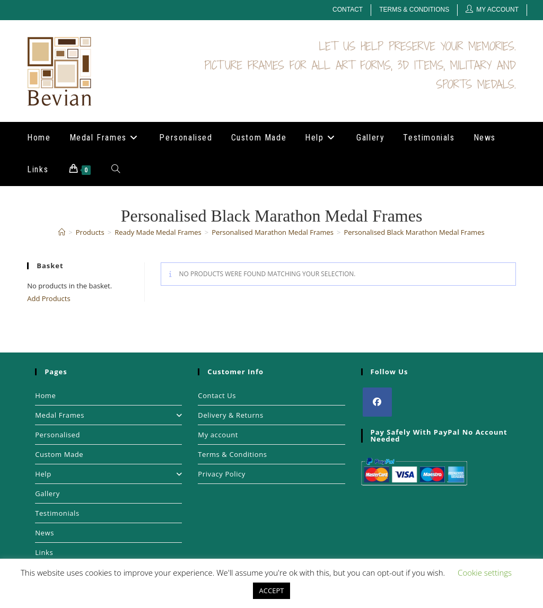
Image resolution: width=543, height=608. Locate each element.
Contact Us (217, 395)
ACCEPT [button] (271, 590)
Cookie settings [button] (485, 572)
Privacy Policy (222, 474)
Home (45, 395)
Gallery (47, 493)
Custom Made (59, 454)
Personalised (57, 434)
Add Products (48, 298)
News (44, 532)
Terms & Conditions (414, 9)
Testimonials (57, 513)
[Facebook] (377, 402)
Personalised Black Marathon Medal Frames (414, 232)
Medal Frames (108, 415)
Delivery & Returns (230, 415)
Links (44, 552)
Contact (347, 9)
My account (218, 434)
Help (108, 474)
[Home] (61, 232)
